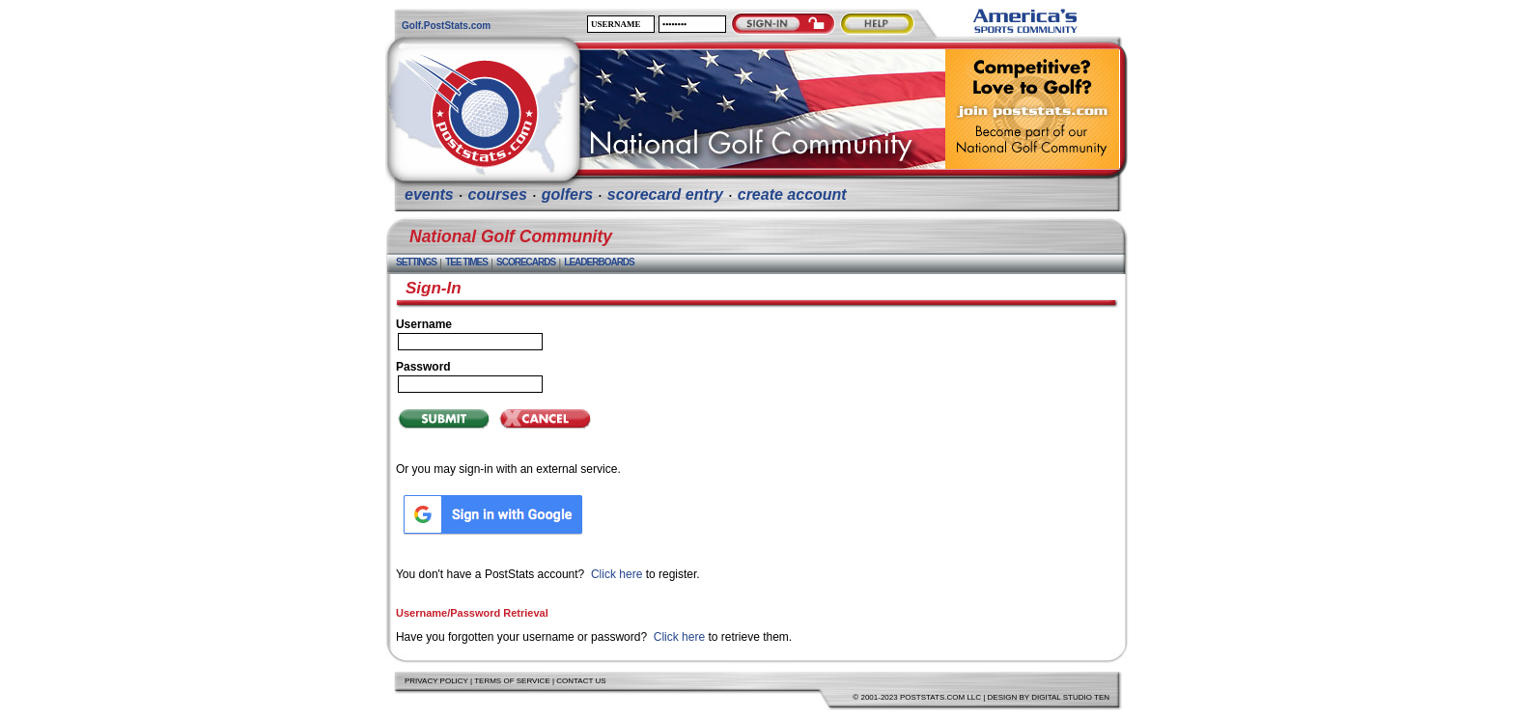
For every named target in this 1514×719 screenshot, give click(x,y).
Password (423, 366)
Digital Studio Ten (1070, 697)
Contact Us (580, 681)
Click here (616, 574)
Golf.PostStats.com (446, 25)
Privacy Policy (436, 681)
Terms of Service (512, 681)
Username (424, 324)
